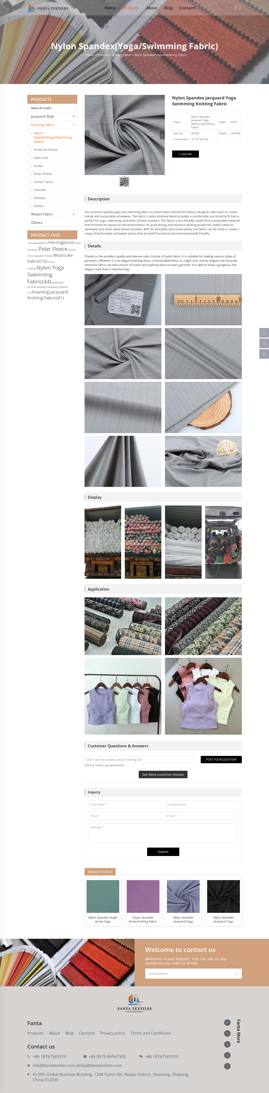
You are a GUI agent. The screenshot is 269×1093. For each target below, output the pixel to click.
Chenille (40, 190)
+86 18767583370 (49, 1056)
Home (110, 7)
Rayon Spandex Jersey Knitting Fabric (143, 919)
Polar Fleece (43, 174)
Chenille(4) (38, 287)
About (151, 7)
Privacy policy (112, 1033)
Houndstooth (38, 243)
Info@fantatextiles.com (54, 1065)
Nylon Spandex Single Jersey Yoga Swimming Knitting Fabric (102, 919)
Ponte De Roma (45, 149)
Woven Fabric (42, 214)
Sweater (40, 198)
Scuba (38, 166)
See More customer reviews (163, 774)
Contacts (187, 7)
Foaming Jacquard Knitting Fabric (47, 295)
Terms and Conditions (150, 1033)
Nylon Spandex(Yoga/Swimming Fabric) (53, 137)
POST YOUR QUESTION (221, 759)
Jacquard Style (42, 116)
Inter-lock (41, 158)
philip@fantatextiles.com (99, 1065)
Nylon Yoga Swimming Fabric (45, 274)
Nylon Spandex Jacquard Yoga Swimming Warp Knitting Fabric (224, 919)
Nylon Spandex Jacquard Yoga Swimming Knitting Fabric (183, 919)
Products (131, 7)
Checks (48, 256)
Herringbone (61, 242)
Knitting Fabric (42, 125)
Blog (168, 7)
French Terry (43, 182)
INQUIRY (185, 154)
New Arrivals (42, 108)
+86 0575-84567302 (107, 1056)
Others (39, 206)
